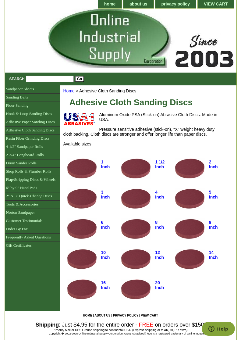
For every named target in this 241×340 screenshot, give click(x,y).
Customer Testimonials (24, 220)
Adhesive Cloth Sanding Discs (30, 130)
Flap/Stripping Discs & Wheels (31, 179)
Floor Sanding (17, 105)
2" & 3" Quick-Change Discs (29, 196)
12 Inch (159, 255)
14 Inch (213, 255)
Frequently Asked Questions (28, 237)
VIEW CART (216, 4)
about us (138, 4)
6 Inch (105, 225)
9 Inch (213, 225)
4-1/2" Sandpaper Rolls (24, 146)
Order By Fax (17, 229)
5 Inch (213, 194)
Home (69, 90)
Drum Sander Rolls (21, 163)
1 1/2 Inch (160, 164)
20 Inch (159, 285)
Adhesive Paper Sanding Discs (30, 122)
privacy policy (175, 4)
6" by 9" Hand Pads (21, 187)
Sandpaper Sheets (20, 89)
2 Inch (213, 164)
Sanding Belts (17, 97)
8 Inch (159, 225)
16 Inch (105, 285)
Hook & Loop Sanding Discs (29, 113)
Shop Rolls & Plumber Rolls (28, 171)
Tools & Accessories (22, 204)
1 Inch (105, 164)
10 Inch (105, 255)
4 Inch (159, 194)
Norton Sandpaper (20, 212)
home (109, 4)
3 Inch (105, 194)
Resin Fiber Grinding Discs (28, 138)
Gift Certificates (19, 245)
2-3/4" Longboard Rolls (25, 154)
